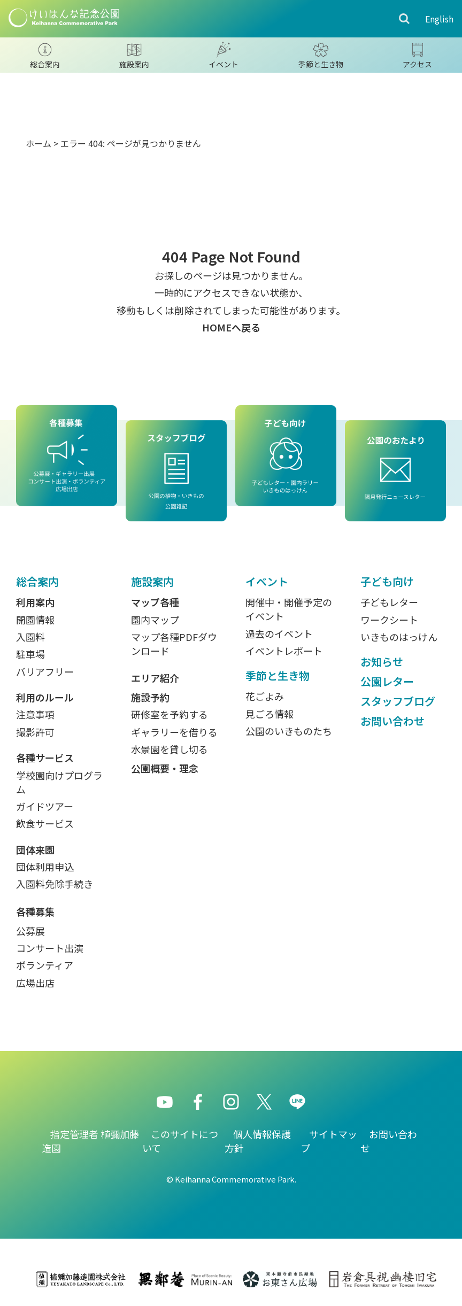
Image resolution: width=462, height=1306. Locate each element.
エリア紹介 (155, 678)
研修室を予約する (169, 714)
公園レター (387, 681)
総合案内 (37, 581)
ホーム (38, 143)
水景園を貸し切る (169, 749)
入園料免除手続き (54, 884)
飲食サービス (45, 823)
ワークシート (389, 620)
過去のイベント (279, 633)
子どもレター (389, 602)
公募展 (30, 931)
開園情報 (35, 620)
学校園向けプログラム (59, 782)
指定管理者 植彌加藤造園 (90, 1141)
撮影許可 (35, 732)
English (439, 18)
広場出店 (35, 983)
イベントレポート (283, 651)
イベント (266, 581)
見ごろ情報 (269, 714)
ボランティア (44, 965)
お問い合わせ (392, 721)
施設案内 (152, 581)
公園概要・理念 (164, 768)
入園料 (30, 637)
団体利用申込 (45, 867)
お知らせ (381, 661)
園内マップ (155, 620)
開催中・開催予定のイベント (288, 609)
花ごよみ (264, 696)
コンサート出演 (49, 948)
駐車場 (30, 654)
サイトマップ (329, 1141)
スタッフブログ (397, 701)
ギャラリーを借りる (174, 732)
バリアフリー (45, 671)
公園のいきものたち (288, 731)
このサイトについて (180, 1141)
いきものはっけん (398, 637)
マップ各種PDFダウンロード (174, 644)
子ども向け (387, 581)
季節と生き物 (277, 675)
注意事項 (35, 714)
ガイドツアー (44, 806)
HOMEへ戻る (231, 327)
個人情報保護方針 (258, 1141)
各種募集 (35, 911)
